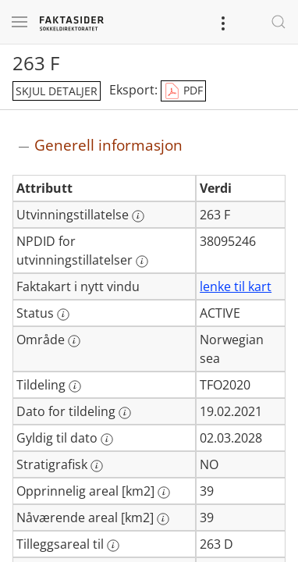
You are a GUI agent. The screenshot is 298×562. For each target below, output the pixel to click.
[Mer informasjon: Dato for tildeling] (125, 413)
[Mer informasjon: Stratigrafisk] (96, 466)
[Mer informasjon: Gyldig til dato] (107, 439)
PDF (183, 91)
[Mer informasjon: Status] (63, 314)
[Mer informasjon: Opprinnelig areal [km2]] (164, 492)
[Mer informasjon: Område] (74, 341)
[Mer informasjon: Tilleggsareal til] (113, 545)
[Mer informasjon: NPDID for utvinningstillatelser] (142, 261)
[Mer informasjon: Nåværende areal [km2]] (163, 519)
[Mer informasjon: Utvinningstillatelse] (138, 216)
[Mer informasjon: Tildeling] (75, 386)
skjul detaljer (57, 91)
